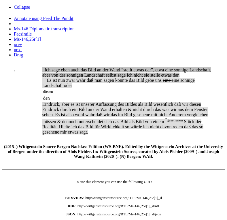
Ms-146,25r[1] (27, 39)
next (18, 49)
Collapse (22, 7)
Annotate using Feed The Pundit (43, 18)
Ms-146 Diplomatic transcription (44, 28)
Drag (18, 54)
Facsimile (23, 34)
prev (18, 44)
